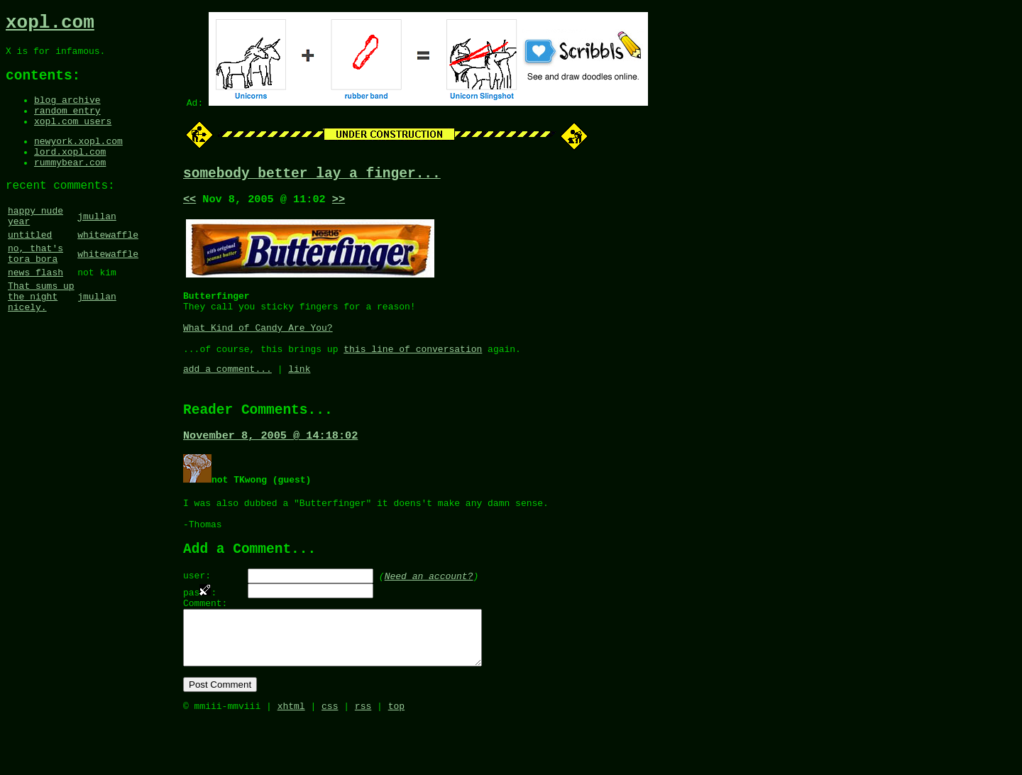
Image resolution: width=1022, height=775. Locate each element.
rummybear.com (70, 184)
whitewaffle (107, 266)
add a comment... (227, 390)
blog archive (67, 111)
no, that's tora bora (35, 288)
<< (189, 204)
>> (338, 204)
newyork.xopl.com (78, 159)
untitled (30, 266)
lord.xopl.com (70, 171)
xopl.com (50, 25)
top (396, 759)
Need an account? (429, 612)
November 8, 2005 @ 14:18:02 (270, 462)
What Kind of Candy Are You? (258, 342)
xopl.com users (72, 137)
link (299, 390)
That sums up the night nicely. (41, 338)
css (330, 759)
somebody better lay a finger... (312, 175)
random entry (67, 124)
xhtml (291, 759)
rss (363, 759)
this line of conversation (413, 368)
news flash (35, 310)
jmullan (96, 244)
